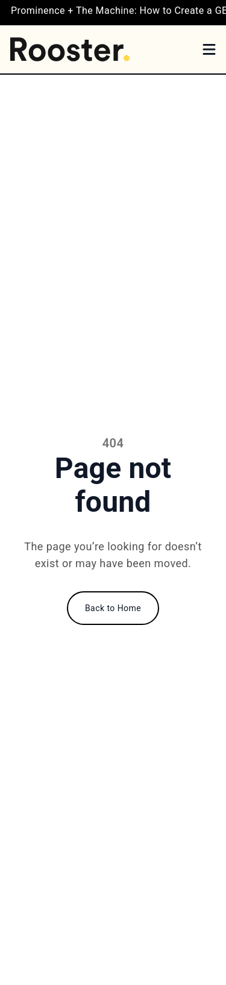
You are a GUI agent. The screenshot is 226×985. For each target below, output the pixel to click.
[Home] (70, 49)
